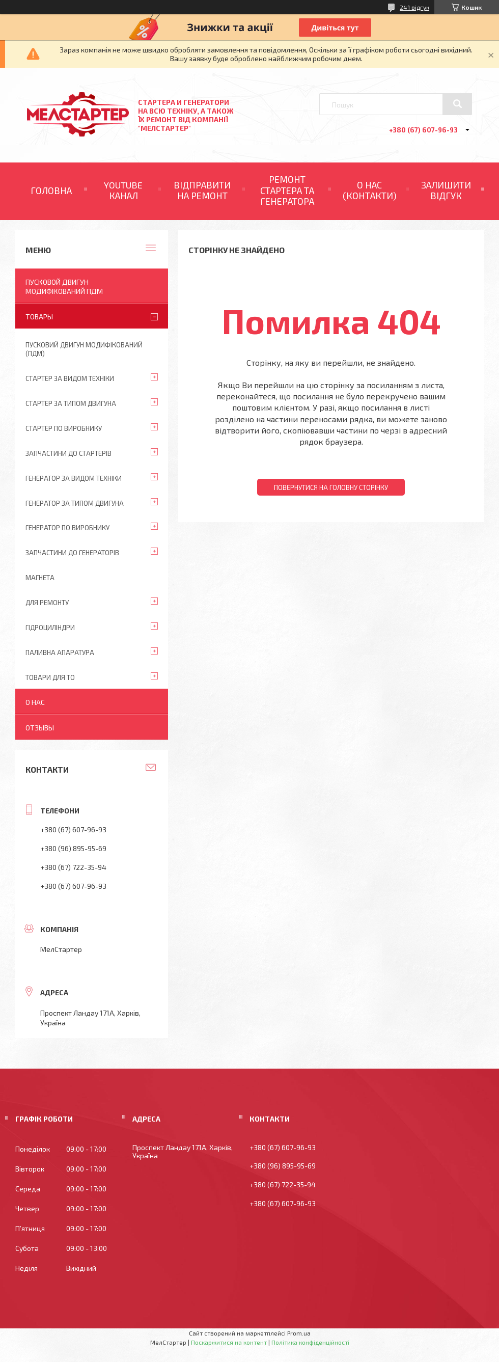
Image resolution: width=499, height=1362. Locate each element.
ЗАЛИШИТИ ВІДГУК (446, 190)
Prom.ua (299, 1333)
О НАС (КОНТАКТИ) (370, 190)
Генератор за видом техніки (73, 478)
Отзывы (39, 727)
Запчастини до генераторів (72, 553)
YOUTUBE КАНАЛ (123, 190)
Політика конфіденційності (310, 1342)
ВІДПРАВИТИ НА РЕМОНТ (202, 190)
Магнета (39, 578)
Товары (39, 316)
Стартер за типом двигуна (70, 403)
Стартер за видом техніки (69, 378)
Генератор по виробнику (67, 528)
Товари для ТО (50, 677)
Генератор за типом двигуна (74, 503)
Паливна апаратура (59, 652)
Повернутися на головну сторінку (331, 487)
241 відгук (414, 7)
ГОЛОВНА (51, 190)
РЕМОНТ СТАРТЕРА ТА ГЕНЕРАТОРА (287, 190)
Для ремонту (47, 602)
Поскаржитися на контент (229, 1342)
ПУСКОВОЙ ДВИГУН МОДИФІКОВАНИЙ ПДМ (64, 286)
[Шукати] (457, 104)
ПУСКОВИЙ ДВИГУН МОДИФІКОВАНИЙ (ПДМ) (84, 349)
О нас (35, 702)
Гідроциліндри (50, 627)
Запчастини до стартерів (68, 453)
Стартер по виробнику (63, 428)
